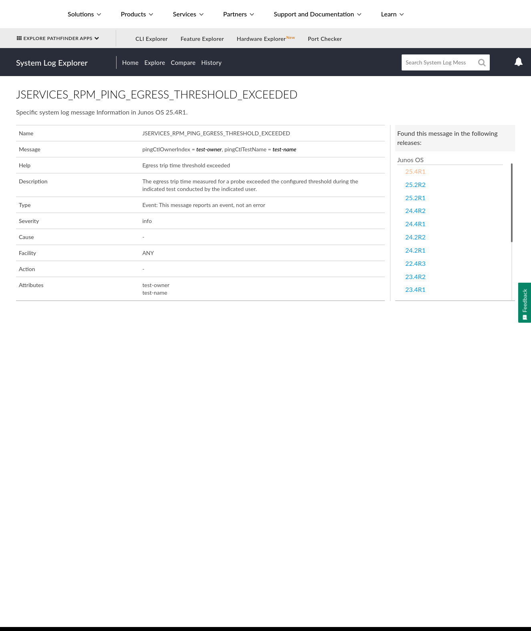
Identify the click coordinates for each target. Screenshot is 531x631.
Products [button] (137, 14)
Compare (183, 62)
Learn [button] (392, 14)
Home (130, 62)
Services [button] (188, 14)
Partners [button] (238, 14)
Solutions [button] (84, 14)
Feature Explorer (202, 38)
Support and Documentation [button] (317, 14)
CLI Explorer (151, 38)
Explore (154, 62)
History (211, 62)
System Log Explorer (52, 62)
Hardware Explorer (261, 38)
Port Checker (325, 38)
